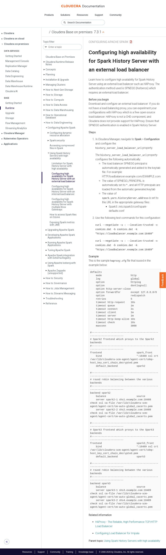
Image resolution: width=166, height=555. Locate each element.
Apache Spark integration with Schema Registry (61, 256)
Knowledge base (86, 551)
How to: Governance (56, 283)
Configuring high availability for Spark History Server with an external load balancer (63, 177)
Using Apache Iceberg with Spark (62, 264)
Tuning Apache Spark (59, 250)
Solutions (65, 15)
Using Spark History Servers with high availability (60, 156)
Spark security (57, 140)
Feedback (162, 280)
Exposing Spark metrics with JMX (62, 223)
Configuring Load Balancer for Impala (117, 532)
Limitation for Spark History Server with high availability (62, 166)
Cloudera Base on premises (72, 32)
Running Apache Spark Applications (60, 243)
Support (99, 15)
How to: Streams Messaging (60, 293)
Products (49, 15)
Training (69, 551)
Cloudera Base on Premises (60, 57)
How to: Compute (55, 99)
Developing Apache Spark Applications (61, 236)
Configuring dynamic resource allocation (61, 134)
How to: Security (54, 278)
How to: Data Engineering (59, 122)
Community (116, 15)
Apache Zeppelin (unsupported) (57, 271)
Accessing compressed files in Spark (62, 146)
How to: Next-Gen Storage (59, 89)
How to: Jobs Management (60, 288)
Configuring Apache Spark (61, 127)
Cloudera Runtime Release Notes (60, 63)
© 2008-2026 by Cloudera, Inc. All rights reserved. (121, 551)
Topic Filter (48, 42)
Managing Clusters (55, 84)
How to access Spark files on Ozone (63, 215)
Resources (82, 15)
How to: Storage (54, 94)
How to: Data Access (56, 105)
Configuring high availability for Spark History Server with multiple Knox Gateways (62, 204)
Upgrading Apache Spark (61, 230)
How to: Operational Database (56, 116)
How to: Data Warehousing (60, 110)
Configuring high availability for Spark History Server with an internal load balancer (63, 190)
